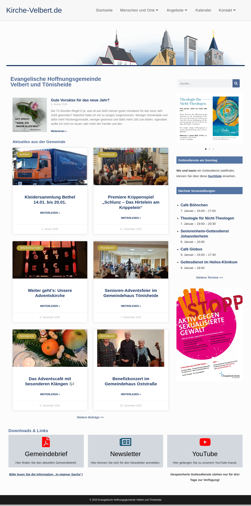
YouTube (205, 455)
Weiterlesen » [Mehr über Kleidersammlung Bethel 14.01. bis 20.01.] (50, 213)
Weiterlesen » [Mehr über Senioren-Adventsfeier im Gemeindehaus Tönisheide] (131, 306)
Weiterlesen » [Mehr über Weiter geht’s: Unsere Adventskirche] (50, 306)
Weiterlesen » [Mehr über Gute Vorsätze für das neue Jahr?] (59, 131)
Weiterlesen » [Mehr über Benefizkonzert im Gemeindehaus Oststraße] (131, 395)
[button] (181, 120)
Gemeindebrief (46, 455)
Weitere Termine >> (209, 277)
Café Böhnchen (194, 205)
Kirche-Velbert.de (35, 10)
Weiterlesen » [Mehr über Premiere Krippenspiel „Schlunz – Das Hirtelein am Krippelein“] (131, 218)
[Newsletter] (125, 442)
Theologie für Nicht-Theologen (207, 218)
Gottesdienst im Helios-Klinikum (209, 262)
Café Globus (191, 249)
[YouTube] (205, 442)
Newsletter (125, 455)
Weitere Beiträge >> (90, 418)
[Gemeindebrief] (46, 442)
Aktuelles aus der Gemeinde (39, 141)
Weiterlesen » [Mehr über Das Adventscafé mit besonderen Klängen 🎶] (50, 395)
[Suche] (236, 83)
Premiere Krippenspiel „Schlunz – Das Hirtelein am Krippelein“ (131, 202)
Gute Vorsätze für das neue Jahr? (80, 100)
